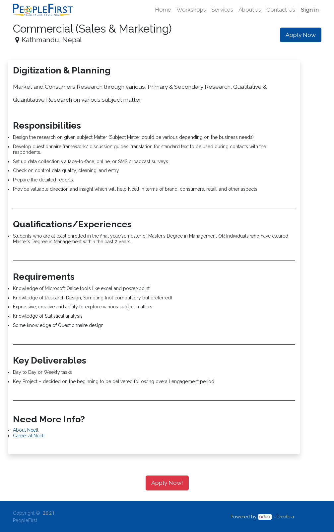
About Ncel (25, 430)
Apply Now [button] (301, 35)
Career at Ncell (29, 435)
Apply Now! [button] (167, 482)
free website (308, 516)
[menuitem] (163, 10)
